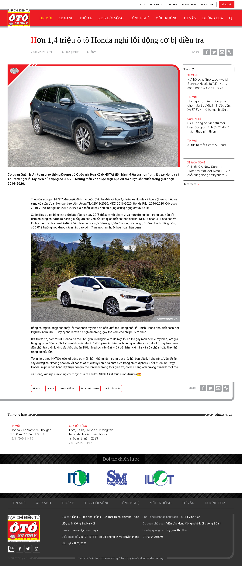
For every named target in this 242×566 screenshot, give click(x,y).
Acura (50, 388)
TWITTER (172, 4)
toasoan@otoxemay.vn (85, 530)
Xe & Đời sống (111, 18)
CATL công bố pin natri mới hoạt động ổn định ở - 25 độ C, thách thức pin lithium (208, 127)
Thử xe (86, 18)
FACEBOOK (156, 4)
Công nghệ (140, 18)
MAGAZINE (207, 4)
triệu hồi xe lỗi (112, 388)
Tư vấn (190, 18)
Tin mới (45, 18)
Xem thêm (191, 184)
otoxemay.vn (224, 414)
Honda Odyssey (90, 388)
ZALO (141, 4)
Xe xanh (66, 18)
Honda (36, 388)
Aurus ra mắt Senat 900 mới (206, 145)
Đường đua (212, 18)
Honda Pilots (67, 388)
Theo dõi (226, 4)
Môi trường (167, 18)
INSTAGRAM (189, 4)
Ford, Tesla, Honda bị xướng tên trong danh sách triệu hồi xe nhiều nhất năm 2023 (91, 434)
